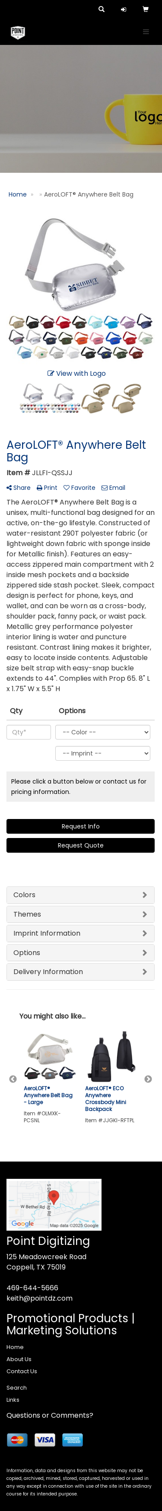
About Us (19, 1359)
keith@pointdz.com (39, 1298)
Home (15, 1347)
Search (16, 1388)
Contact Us (21, 1371)
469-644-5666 (32, 1288)
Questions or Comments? (49, 1415)
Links (12, 1400)
